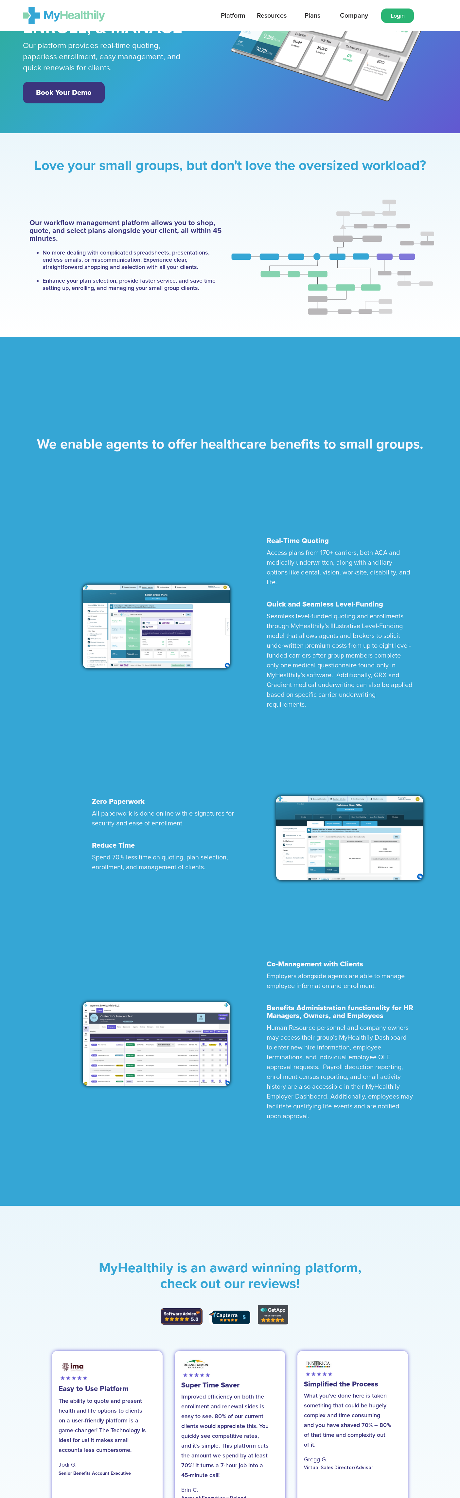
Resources (272, 16)
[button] (233, 15)
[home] (64, 15)
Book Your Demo (64, 92)
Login (398, 15)
